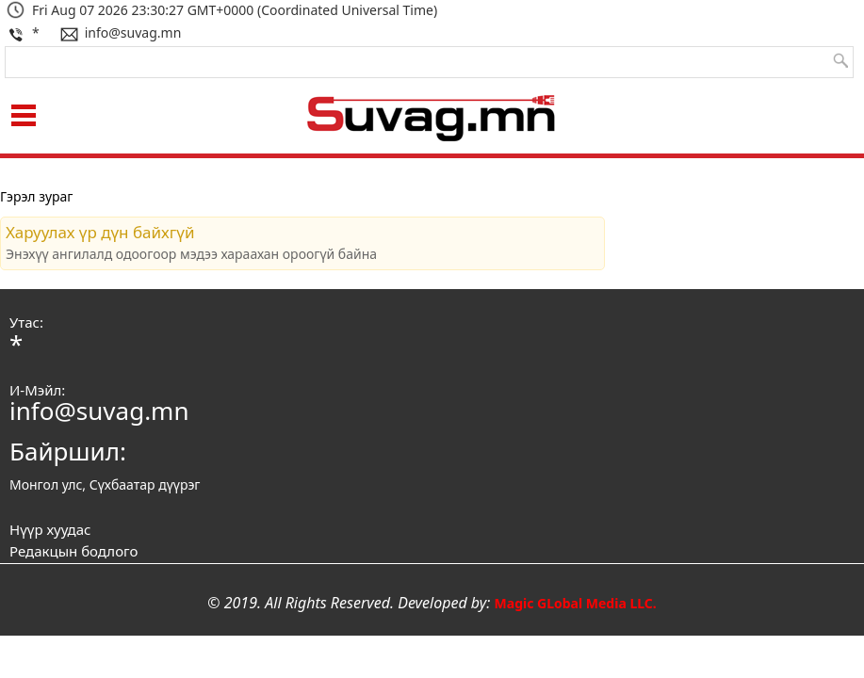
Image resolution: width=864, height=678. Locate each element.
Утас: (26, 322)
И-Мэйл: (37, 389)
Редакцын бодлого (73, 550)
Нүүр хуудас (49, 529)
